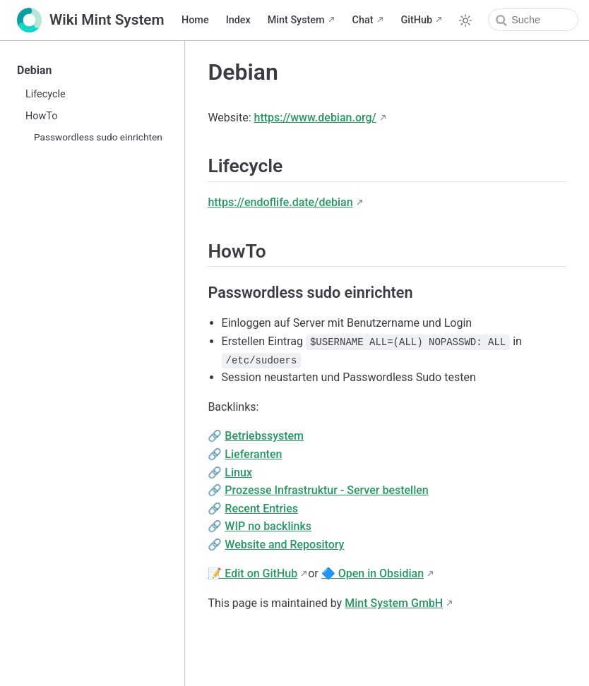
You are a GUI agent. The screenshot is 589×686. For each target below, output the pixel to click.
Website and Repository (284, 544)
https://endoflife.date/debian (280, 202)
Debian (34, 70)
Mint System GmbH (394, 603)
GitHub (417, 20)
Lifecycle (45, 94)
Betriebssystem (264, 436)
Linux (238, 472)
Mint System (296, 20)
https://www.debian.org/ (315, 117)
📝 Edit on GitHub (252, 573)
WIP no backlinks (268, 526)
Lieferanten (253, 454)
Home (195, 20)
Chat (363, 20)
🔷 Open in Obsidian (372, 573)
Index (238, 20)
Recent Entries (261, 508)
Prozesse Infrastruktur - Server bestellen (326, 490)
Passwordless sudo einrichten (98, 137)
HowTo (41, 116)
